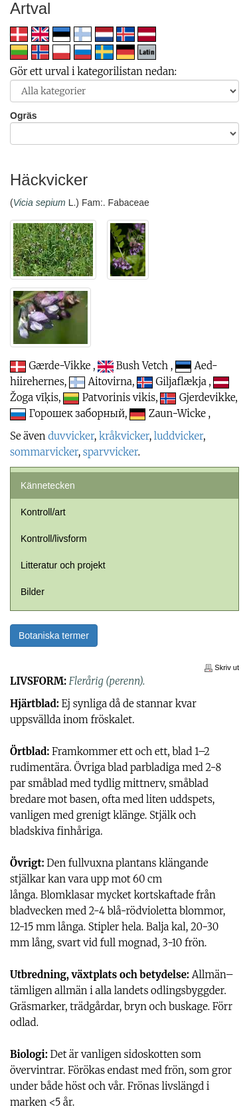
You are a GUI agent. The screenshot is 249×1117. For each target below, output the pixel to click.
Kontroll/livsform (54, 538)
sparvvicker (110, 452)
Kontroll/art (43, 512)
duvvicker (71, 436)
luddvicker (178, 436)
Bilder (32, 591)
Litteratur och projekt (63, 565)
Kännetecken (48, 485)
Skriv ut (222, 667)
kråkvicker (124, 436)
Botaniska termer (54, 635)
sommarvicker (44, 452)
